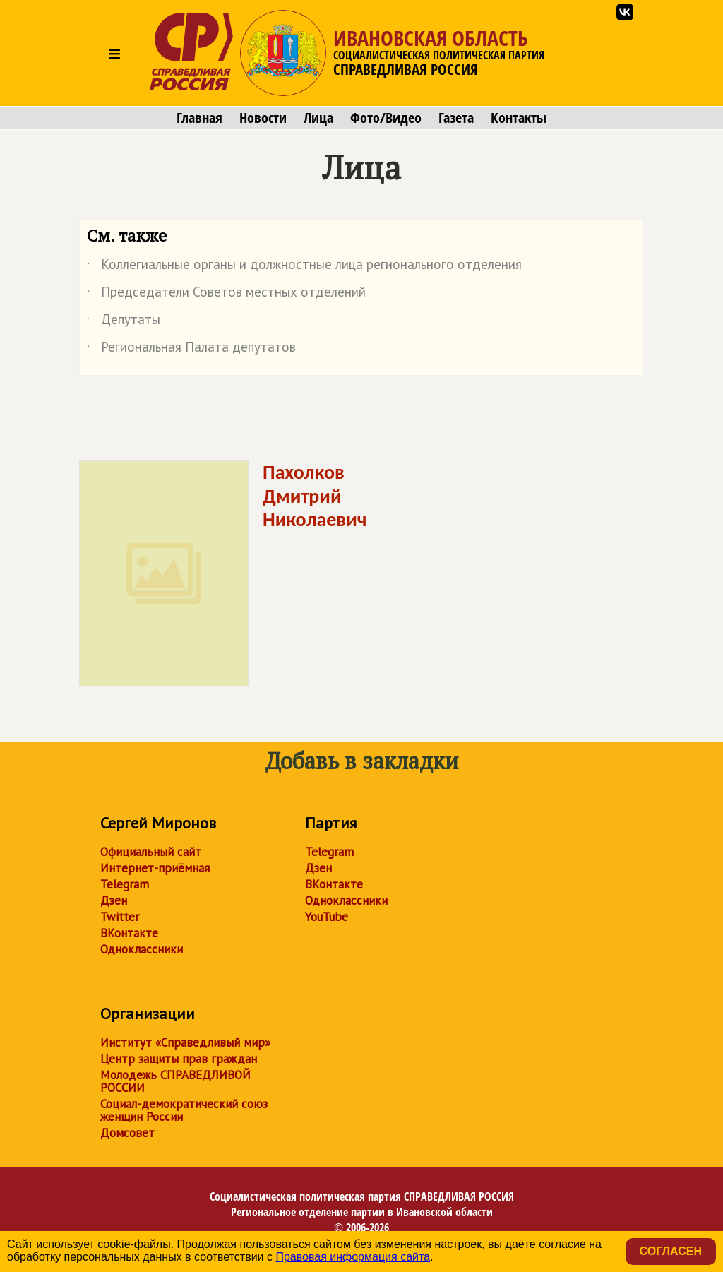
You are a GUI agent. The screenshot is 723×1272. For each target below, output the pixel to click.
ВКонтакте (129, 933)
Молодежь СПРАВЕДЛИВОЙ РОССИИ (175, 1081)
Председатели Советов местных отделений (226, 294)
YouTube (326, 916)
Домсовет (127, 1133)
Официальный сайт (150, 851)
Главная (199, 118)
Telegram (124, 884)
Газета (456, 118)
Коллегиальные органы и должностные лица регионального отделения (304, 267)
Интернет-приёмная (155, 868)
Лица (318, 118)
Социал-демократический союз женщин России (184, 1110)
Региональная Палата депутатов (191, 349)
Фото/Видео (386, 118)
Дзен (113, 900)
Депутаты (123, 322)
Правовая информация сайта (352, 1257)
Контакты (518, 118)
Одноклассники (141, 949)
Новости (263, 118)
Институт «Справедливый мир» (185, 1042)
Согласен (671, 1251)
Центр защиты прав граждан (178, 1058)
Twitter (119, 916)
